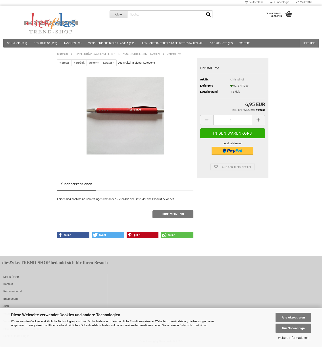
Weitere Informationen (293, 337)
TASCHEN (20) (72, 43)
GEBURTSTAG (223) (45, 43)
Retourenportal (12, 291)
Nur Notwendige (293, 328)
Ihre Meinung (173, 214)
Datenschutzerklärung (193, 325)
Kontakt (8, 284)
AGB (6, 306)
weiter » (94, 62)
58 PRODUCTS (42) (221, 43)
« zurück (79, 62)
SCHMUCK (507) (17, 43)
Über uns (309, 43)
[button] (73, 235)
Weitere (244, 43)
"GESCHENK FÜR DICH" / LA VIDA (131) (111, 43)
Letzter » (108, 62)
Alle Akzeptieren (293, 317)
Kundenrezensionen (76, 184)
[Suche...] (118, 14)
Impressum (10, 298)
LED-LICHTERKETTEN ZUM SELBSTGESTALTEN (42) (172, 43)
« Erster (64, 62)
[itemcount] (232, 120)
